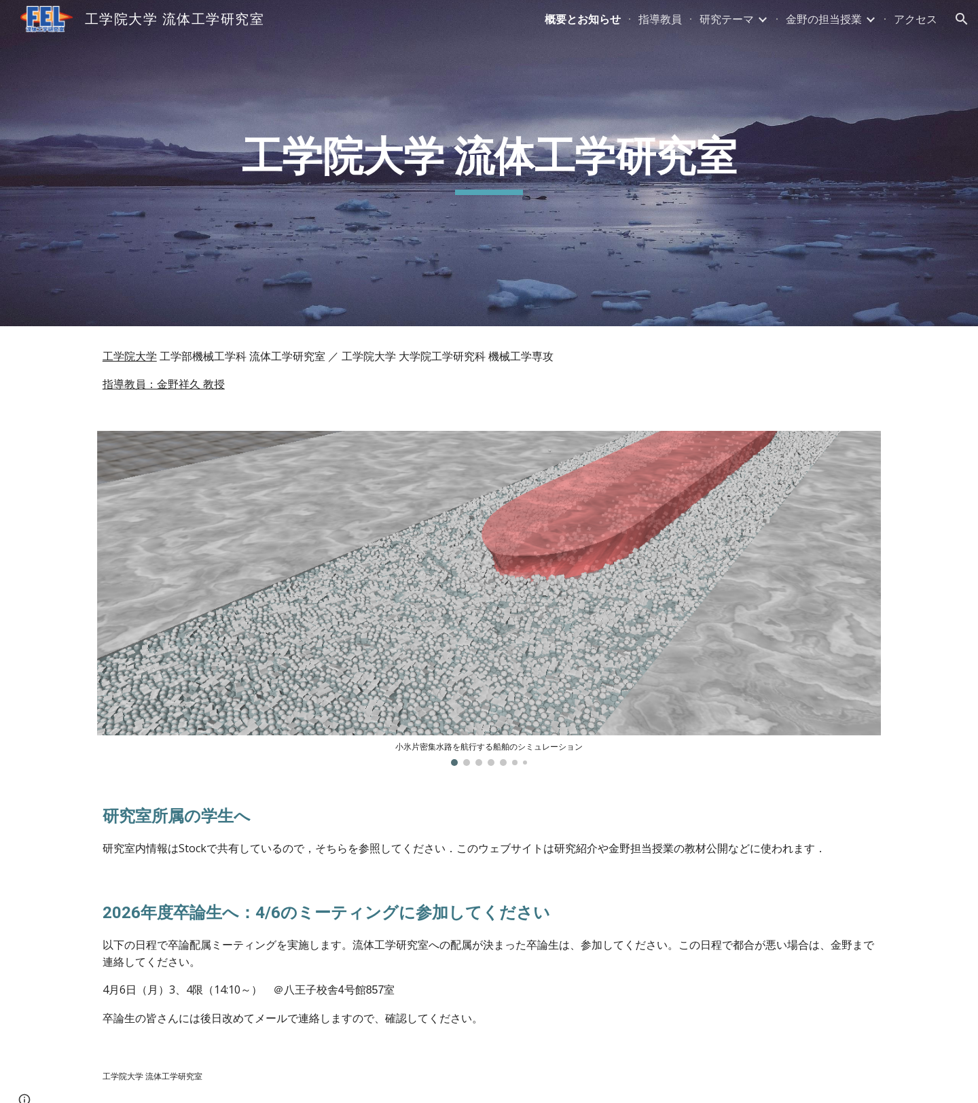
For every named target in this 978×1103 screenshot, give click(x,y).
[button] (961, 19)
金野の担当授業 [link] (824, 19)
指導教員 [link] (660, 19)
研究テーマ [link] (727, 19)
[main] (489, 163)
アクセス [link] (915, 19)
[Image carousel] (489, 598)
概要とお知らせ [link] (583, 19)
